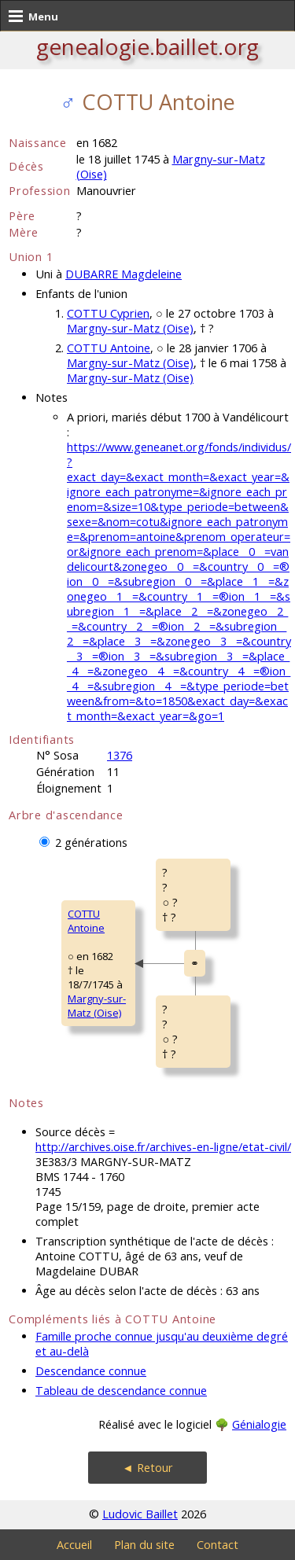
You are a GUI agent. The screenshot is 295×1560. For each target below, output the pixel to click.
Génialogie (259, 1424)
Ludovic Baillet (140, 1514)
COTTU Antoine (108, 347)
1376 (119, 755)
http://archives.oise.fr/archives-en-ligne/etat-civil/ (163, 1146)
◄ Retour (147, 1467)
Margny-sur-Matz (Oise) (130, 328)
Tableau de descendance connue (121, 1390)
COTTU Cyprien (108, 313)
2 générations (91, 842)
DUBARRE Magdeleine (123, 274)
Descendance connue (90, 1370)
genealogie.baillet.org (147, 46)
